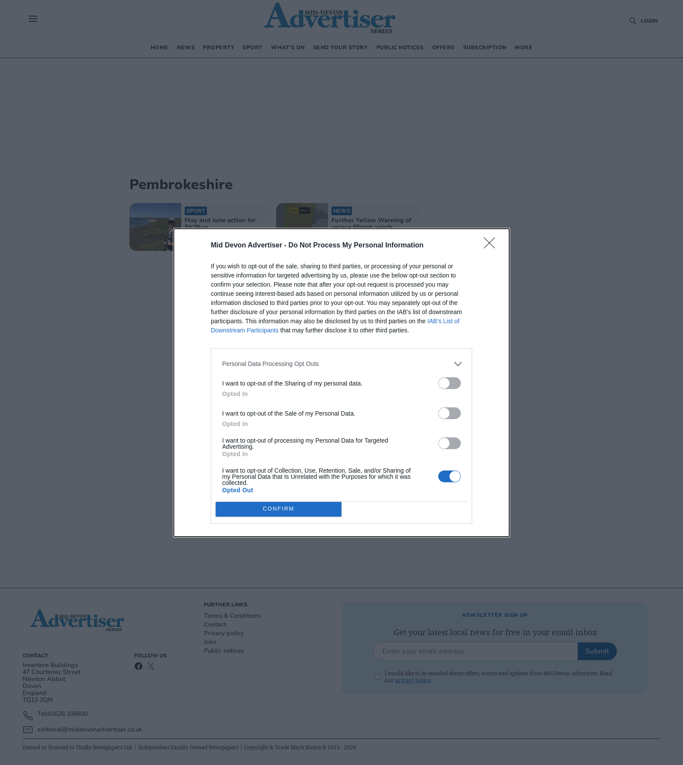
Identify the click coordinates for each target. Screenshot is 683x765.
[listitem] (341, 364)
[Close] (492, 245)
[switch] (449, 383)
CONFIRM (278, 509)
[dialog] (341, 383)
